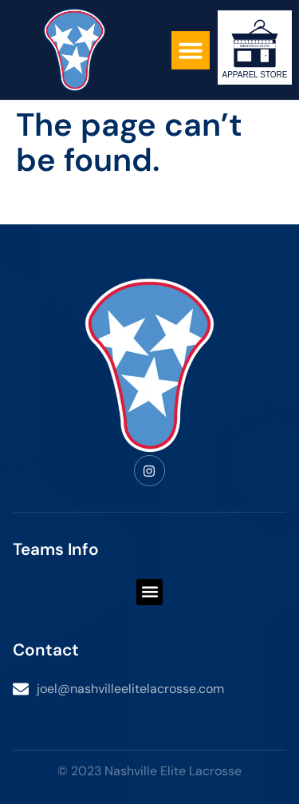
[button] (190, 50)
